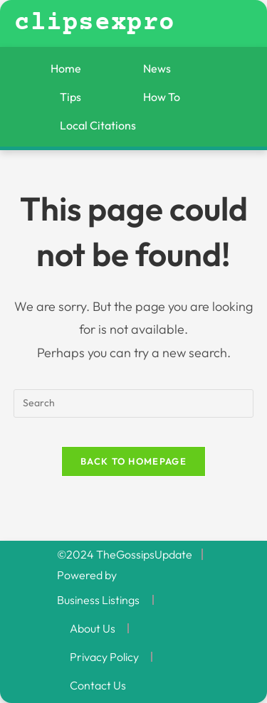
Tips (70, 97)
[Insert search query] (134, 403)
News (157, 68)
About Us (92, 628)
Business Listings (98, 600)
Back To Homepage (133, 461)
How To (161, 97)
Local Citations (98, 125)
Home (66, 68)
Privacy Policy (104, 657)
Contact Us (98, 685)
